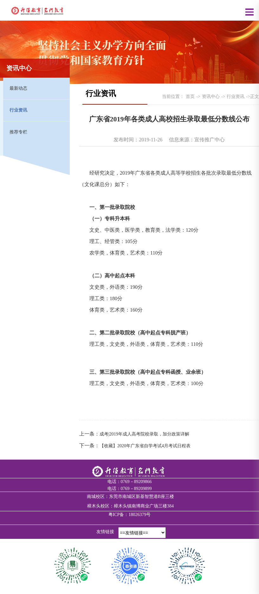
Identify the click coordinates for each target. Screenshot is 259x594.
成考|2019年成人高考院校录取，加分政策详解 (144, 434)
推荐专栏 (18, 132)
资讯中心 (211, 96)
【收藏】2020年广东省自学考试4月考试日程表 (145, 445)
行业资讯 (18, 110)
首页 (190, 96)
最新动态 (18, 88)
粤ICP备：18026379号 (129, 514)
